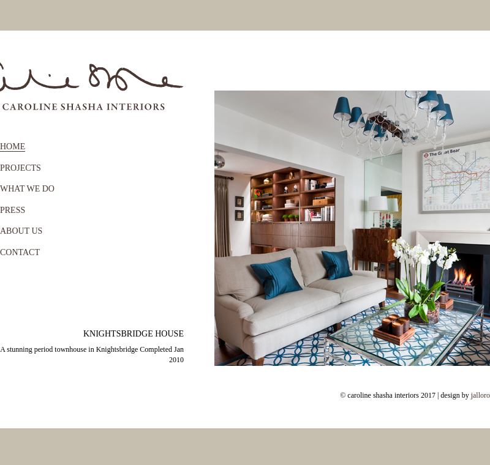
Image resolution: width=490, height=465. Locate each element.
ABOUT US (21, 231)
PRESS (12, 210)
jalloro (480, 395)
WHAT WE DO (27, 188)
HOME (12, 146)
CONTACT (20, 252)
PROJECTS (20, 168)
